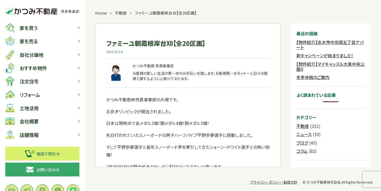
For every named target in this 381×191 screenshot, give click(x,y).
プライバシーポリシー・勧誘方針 (273, 182)
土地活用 (22, 108)
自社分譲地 (24, 54)
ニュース (304, 134)
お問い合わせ (42, 169)
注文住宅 (22, 81)
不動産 (121, 13)
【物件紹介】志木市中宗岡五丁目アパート (330, 44)
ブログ (302, 143)
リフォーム (22, 94)
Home (101, 13)
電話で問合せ (42, 153)
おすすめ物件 (26, 68)
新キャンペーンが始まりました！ (324, 55)
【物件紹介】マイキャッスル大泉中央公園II (330, 66)
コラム (302, 151)
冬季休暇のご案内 (312, 77)
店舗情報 (22, 135)
